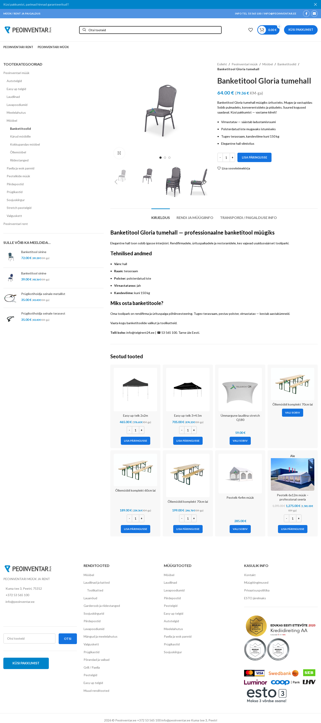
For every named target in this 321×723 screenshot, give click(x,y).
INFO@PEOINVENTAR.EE (279, 13)
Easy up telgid (16, 89)
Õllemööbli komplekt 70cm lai (292, 404)
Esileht (222, 64)
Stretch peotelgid (19, 208)
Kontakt (250, 575)
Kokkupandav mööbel (25, 144)
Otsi (67, 639)
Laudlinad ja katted (97, 582)
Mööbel (12, 120)
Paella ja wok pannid (20, 168)
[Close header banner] (315, 4)
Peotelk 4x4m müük (240, 497)
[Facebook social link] (306, 13)
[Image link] (27, 568)
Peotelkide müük (18, 176)
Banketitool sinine (33, 252)
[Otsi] (150, 30)
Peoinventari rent (15, 224)
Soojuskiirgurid (94, 613)
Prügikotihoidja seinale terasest (43, 313)
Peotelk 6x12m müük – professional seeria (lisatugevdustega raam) (292, 499)
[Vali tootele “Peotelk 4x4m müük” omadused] (240, 529)
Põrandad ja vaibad (96, 659)
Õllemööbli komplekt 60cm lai (135, 490)
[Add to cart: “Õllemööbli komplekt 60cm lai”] (135, 529)
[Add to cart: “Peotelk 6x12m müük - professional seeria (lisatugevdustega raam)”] (292, 529)
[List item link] (40, 595)
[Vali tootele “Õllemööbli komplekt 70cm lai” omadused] (292, 413)
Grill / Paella (92, 667)
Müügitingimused (256, 582)
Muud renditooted (96, 690)
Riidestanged (19, 160)
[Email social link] (314, 13)
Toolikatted (95, 590)
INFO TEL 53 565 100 (248, 13)
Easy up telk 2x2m (135, 415)
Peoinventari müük (16, 73)
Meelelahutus (16, 112)
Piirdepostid (15, 184)
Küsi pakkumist (300, 29)
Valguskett (14, 216)
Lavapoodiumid (17, 105)
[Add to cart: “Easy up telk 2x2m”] (135, 441)
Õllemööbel (18, 152)
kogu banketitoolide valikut (138, 323)
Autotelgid (14, 81)
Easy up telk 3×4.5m (188, 415)
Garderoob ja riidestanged (102, 606)
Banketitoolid (20, 128)
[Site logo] (27, 29)
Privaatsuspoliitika (257, 590)
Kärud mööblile (20, 136)
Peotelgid (90, 675)
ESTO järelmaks (255, 598)
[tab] (160, 215)
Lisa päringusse (254, 157)
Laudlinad (13, 97)
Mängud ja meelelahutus (100, 636)
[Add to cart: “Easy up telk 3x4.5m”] (188, 441)
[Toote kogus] (226, 157)
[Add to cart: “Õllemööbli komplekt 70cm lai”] (188, 529)
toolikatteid (168, 323)
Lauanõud (90, 598)
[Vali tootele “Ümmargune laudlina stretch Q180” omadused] (240, 441)
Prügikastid (15, 192)
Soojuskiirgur (16, 200)
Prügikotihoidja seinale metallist (43, 294)
